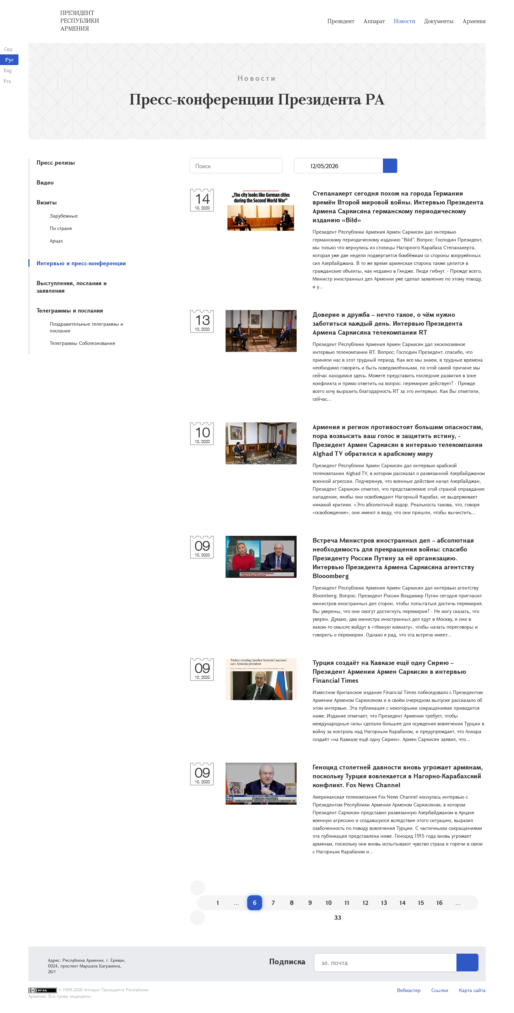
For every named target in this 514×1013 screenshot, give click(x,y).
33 (337, 917)
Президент (341, 21)
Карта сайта (472, 990)
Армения (474, 21)
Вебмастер (409, 990)
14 (403, 902)
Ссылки (439, 990)
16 (440, 902)
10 (329, 902)
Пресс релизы (56, 162)
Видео (45, 182)
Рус (9, 59)
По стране (61, 228)
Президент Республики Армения (79, 21)
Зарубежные (64, 215)
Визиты (47, 202)
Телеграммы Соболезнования (82, 343)
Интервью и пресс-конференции (81, 263)
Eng (8, 70)
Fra (7, 81)
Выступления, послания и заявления (72, 286)
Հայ (8, 49)
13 (384, 902)
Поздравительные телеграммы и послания (86, 327)
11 (347, 902)
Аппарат (374, 21)
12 (365, 902)
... (302, 166)
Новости (404, 21)
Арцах (56, 240)
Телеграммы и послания (70, 310)
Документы (439, 21)
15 (421, 902)
